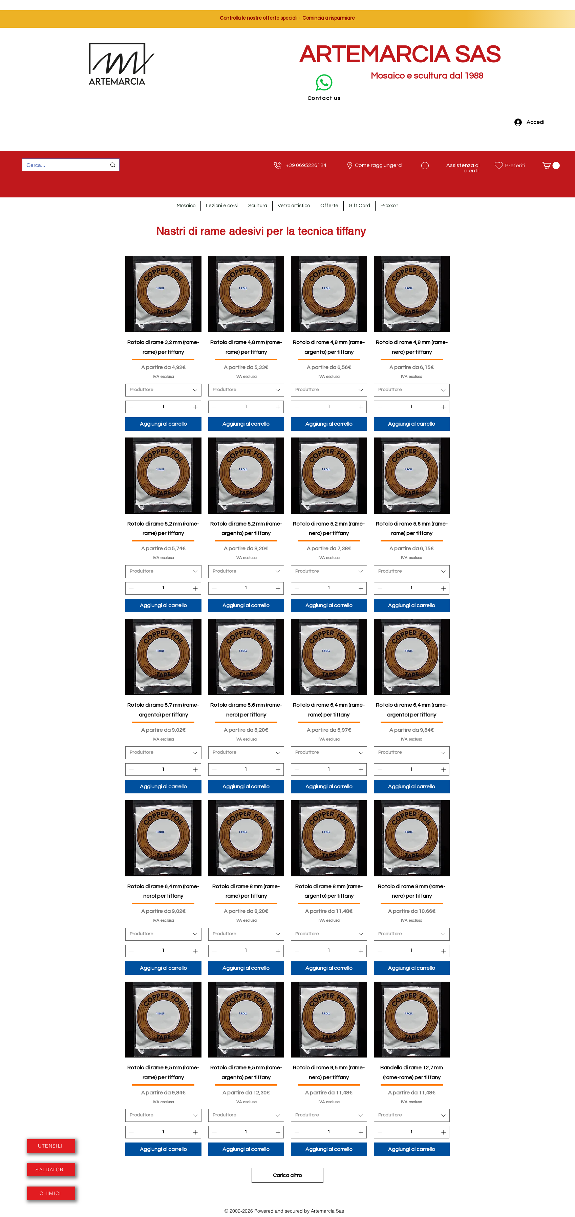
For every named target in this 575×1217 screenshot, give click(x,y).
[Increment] (196, 407)
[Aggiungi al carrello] (163, 424)
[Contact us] (324, 86)
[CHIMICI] (51, 1193)
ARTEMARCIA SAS (400, 55)
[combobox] (163, 390)
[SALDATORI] (51, 1169)
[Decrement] (130, 407)
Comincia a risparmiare (328, 18)
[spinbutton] (163, 407)
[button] (551, 165)
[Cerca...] (59, 165)
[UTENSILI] (51, 1146)
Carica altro (287, 1175)
